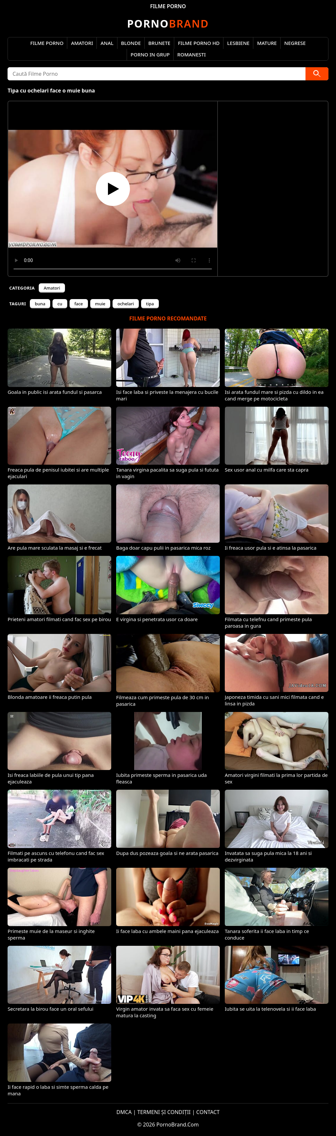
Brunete (159, 43)
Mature (267, 43)
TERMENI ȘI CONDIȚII (164, 1112)
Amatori (82, 43)
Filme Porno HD (199, 43)
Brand (168, 23)
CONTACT (208, 1112)
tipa (150, 304)
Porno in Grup (150, 54)
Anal (106, 43)
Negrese (294, 43)
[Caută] (316, 73)
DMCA (124, 1112)
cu (59, 304)
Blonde (131, 43)
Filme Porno (46, 43)
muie (100, 304)
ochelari (125, 304)
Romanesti (191, 54)
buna (40, 304)
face (78, 304)
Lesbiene (238, 43)
